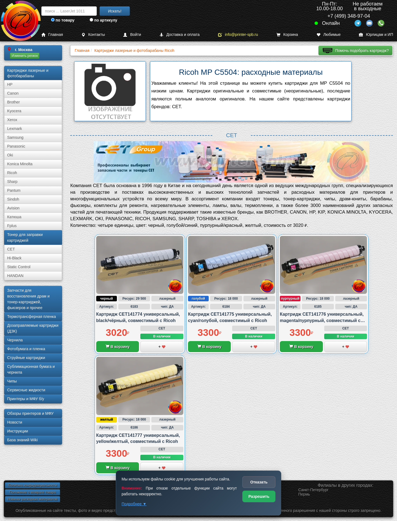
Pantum (13, 190)
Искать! (115, 11)
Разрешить (258, 496)
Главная (52, 34)
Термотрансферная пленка (31, 316)
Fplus (12, 226)
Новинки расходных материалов (32, 499)
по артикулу (103, 20)
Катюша (14, 217)
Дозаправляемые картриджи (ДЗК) (32, 328)
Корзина (287, 34)
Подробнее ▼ (134, 504)
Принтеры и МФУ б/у (25, 399)
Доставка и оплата (179, 34)
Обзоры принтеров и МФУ (30, 413)
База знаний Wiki (22, 440)
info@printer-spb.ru (238, 34)
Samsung (15, 137)
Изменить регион (25, 56)
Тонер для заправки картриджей (25, 237)
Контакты (93, 34)
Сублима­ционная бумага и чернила (31, 369)
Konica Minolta (20, 164)
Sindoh (13, 199)
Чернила (15, 340)
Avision (13, 208)
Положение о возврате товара (32, 492)
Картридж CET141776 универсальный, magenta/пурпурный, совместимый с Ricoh (322, 320)
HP (9, 84)
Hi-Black (14, 258)
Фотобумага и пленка (26, 349)
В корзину (118, 346)
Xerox (12, 120)
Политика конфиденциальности (32, 485)
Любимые (328, 34)
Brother (13, 102)
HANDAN (15, 275)
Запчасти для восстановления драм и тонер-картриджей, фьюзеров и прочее (28, 299)
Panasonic (16, 146)
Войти (132, 34)
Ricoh (12, 173)
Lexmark (14, 128)
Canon (12, 93)
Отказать (259, 482)
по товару (62, 20)
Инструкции (17, 431)
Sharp (12, 181)
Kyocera (14, 111)
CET (11, 249)
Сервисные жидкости (26, 390)
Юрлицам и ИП (376, 34)
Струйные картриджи (26, 357)
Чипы (12, 381)
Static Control (18, 267)
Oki (10, 155)
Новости (14, 422)
